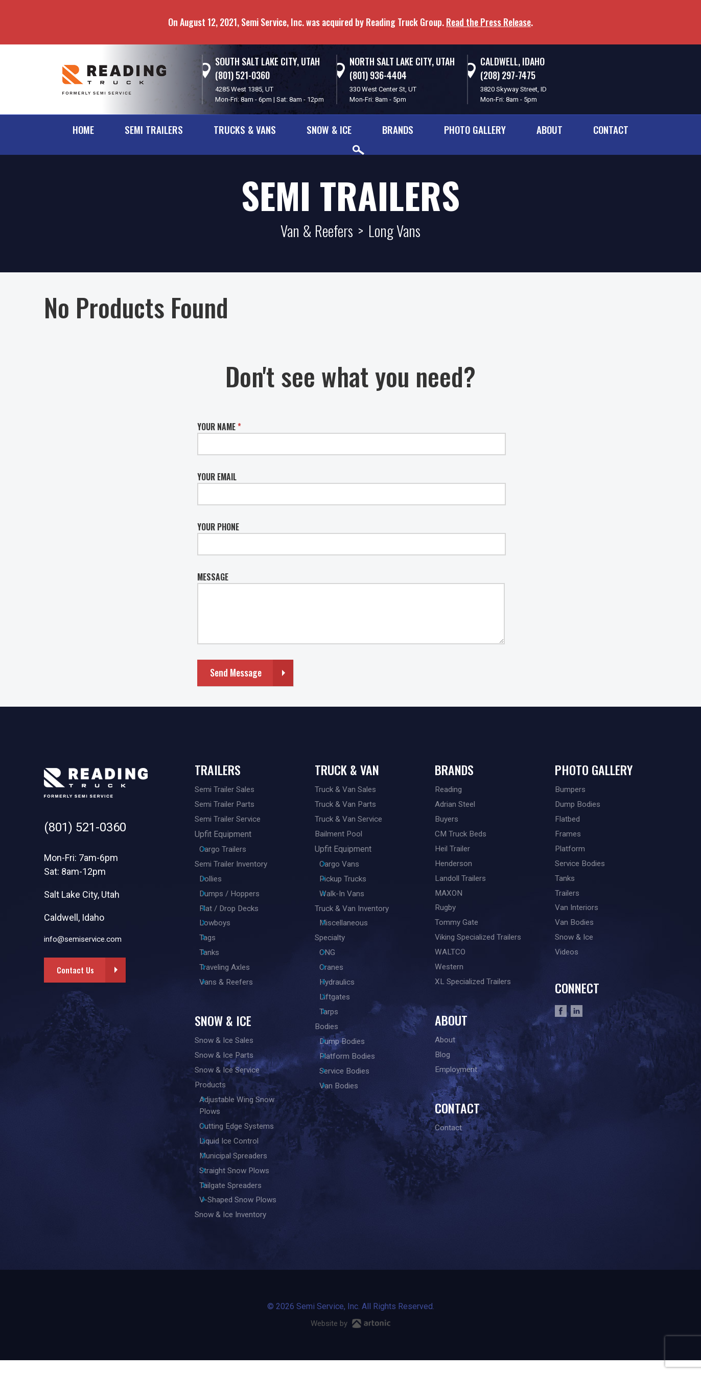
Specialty (331, 943)
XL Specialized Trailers (476, 989)
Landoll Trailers (462, 882)
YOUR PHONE (218, 527)
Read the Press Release (488, 22)
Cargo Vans (350, 866)
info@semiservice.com (85, 939)
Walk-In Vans (353, 897)
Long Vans (394, 230)
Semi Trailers (154, 129)
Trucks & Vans (245, 129)
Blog (443, 1063)
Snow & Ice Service (229, 1078)
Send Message (236, 672)
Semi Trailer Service (230, 820)
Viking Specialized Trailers (482, 943)
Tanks (220, 958)
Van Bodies (350, 1096)
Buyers (447, 820)
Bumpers (571, 790)
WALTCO (450, 958)
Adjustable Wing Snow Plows (250, 1115)
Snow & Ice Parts (225, 1063)
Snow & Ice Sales (226, 1048)
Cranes (342, 974)
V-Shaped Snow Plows (251, 1213)
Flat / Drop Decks (241, 912)
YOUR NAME (219, 427)
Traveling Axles (237, 974)
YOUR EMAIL (217, 477)
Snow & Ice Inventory (232, 1228)
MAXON (449, 897)
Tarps (340, 1019)
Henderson (454, 866)
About (549, 129)
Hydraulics (349, 989)
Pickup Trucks (355, 882)
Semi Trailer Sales (227, 790)
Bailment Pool (340, 836)
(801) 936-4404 (378, 75)
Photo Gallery (475, 129)
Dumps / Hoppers (242, 897)
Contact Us (76, 970)
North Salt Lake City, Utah (402, 61)
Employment (457, 1078)
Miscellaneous (356, 928)
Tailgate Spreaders (243, 1198)
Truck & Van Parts (346, 805)
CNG (338, 958)
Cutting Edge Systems (250, 1137)
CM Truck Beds (462, 836)
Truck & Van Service (350, 820)
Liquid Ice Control (241, 1152)
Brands (397, 129)
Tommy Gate (457, 928)
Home (83, 129)
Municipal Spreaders (247, 1167)
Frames (568, 836)
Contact (610, 129)
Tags (218, 943)
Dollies (223, 882)
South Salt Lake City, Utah (267, 61)
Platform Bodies (359, 1065)
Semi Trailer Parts (227, 805)
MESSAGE (212, 577)
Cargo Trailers (235, 851)
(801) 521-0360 (242, 75)
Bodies (327, 1035)
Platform (570, 851)
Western (450, 974)
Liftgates (346, 1004)
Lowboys (226, 928)
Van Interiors (577, 912)
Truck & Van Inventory (353, 912)
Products (211, 1094)
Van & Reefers (317, 230)
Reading (449, 790)
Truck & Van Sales (347, 790)
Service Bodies (357, 1081)
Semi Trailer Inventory (233, 866)
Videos (567, 958)
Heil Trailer (454, 851)
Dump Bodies (354, 1050)
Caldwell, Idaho (512, 61)
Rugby (446, 912)
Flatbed (568, 820)
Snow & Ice (329, 129)
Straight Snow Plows (247, 1182)
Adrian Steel (456, 805)
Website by (350, 1337)
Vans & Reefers (238, 989)
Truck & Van (347, 769)
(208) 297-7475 (507, 75)
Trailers (218, 769)
